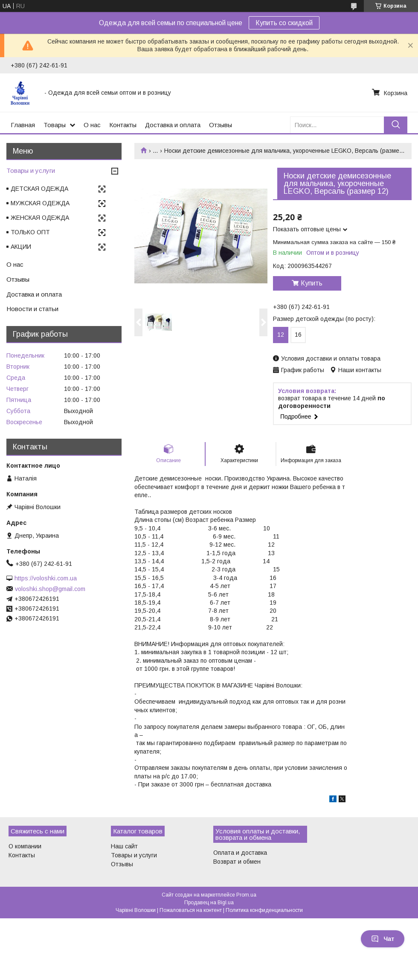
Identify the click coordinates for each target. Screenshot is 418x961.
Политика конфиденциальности (264, 910)
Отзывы (220, 124)
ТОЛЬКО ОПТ (30, 232)
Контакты (122, 124)
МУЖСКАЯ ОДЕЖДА (40, 203)
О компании (25, 846)
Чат (382, 939)
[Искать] (395, 124)
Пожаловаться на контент (191, 910)
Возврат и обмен (237, 861)
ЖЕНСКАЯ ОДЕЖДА (40, 217)
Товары (55, 124)
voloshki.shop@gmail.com (50, 588)
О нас (92, 124)
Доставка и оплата (172, 124)
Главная (23, 124)
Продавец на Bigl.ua (209, 903)
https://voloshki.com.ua (46, 578)
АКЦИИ (21, 246)
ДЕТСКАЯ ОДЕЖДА (39, 188)
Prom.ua (246, 895)
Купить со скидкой (284, 22)
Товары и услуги (30, 170)
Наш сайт (124, 846)
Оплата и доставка (240, 852)
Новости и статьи (32, 308)
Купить (311, 283)
